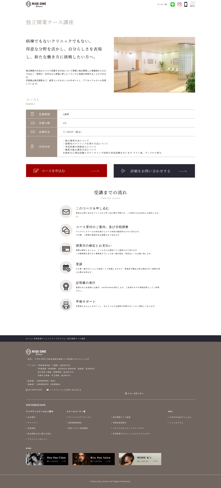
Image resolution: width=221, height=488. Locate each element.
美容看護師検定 (75, 423)
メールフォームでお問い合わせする (65, 390)
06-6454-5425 (35, 390)
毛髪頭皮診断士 (120, 423)
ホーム (29, 339)
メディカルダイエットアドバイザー (128, 428)
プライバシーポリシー (37, 439)
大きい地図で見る (136, 393)
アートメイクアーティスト (80, 417)
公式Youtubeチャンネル (181, 417)
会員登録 (32, 428)
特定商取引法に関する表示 (39, 434)
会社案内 (32, 417)
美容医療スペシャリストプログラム (49, 339)
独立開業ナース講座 (122, 417)
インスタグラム (177, 423)
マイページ (32, 423)
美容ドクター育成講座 (78, 428)
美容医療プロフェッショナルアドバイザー (131, 434)
